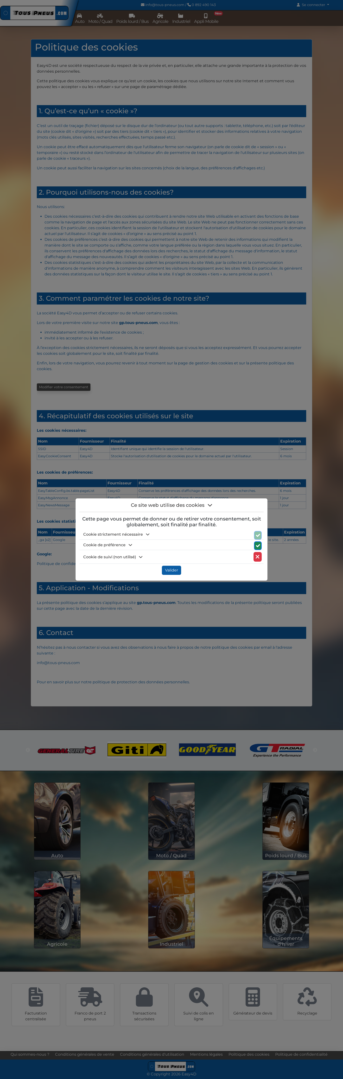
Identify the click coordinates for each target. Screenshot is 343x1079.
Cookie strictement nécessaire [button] (116, 534)
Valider (171, 570)
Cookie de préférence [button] (107, 545)
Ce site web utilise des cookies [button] (171, 505)
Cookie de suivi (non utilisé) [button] (113, 557)
